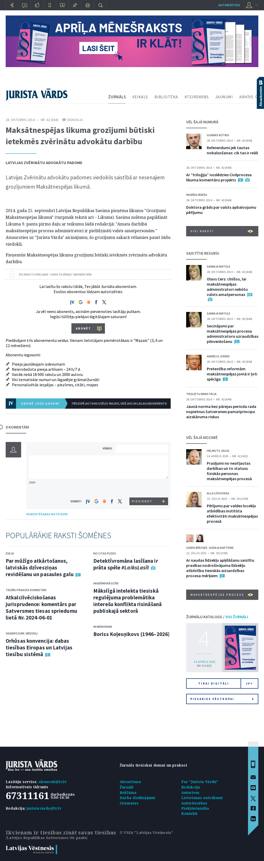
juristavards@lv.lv (44, 808)
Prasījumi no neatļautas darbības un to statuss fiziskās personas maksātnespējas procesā (229, 471)
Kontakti (189, 813)
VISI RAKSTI (222, 231)
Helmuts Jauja (218, 451)
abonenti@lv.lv (53, 781)
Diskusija (75, 119)
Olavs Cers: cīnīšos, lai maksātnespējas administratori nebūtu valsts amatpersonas (227, 286)
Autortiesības (194, 803)
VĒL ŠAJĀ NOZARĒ (202, 437)
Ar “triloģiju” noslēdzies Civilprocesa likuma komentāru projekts (219, 177)
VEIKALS (140, 96)
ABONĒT (83, 328)
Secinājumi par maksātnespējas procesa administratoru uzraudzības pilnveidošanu (232, 333)
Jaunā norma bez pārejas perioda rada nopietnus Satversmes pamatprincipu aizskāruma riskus (221, 411)
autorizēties (229, 5)
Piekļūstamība (195, 808)
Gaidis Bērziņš (196, 548)
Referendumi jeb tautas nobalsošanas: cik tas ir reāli (232, 150)
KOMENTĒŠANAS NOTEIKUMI (47, 514)
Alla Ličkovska (218, 493)
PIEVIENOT (142, 501)
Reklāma (128, 792)
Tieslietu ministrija (201, 394)
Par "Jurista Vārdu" (199, 781)
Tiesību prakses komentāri (26, 590)
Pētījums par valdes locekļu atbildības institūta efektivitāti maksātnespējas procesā (232, 513)
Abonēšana (130, 781)
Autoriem (190, 792)
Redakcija (190, 787)
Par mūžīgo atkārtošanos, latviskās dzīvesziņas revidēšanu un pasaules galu (40, 567)
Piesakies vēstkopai (222, 699)
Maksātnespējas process (222, 595)
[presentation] (142, 487)
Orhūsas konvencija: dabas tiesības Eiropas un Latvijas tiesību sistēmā (39, 647)
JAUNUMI (224, 96)
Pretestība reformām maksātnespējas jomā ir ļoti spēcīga (232, 374)
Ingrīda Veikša (196, 195)
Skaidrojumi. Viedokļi (22, 633)
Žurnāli (127, 787)
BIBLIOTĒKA (166, 96)
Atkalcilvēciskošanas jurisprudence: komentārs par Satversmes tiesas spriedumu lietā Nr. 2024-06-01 (41, 607)
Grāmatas (129, 803)
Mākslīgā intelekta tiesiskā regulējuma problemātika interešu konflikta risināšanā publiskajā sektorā (127, 600)
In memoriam (102, 627)
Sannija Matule (218, 266)
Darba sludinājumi (137, 797)
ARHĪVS (246, 96)
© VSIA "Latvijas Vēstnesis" (146, 832)
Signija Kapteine (221, 548)
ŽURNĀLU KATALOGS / (217, 616)
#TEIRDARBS (197, 96)
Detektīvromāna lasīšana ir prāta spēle (125, 564)
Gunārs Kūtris (218, 135)
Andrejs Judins (218, 356)
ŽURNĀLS (117, 96)
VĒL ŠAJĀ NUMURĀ (202, 121)
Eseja (10, 553)
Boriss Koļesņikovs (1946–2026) (131, 634)
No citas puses (104, 553)
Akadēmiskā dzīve (106, 583)
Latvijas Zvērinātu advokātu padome (44, 162)
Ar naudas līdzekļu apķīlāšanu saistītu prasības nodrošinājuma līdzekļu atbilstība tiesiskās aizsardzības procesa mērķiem (220, 568)
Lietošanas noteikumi (202, 797)
